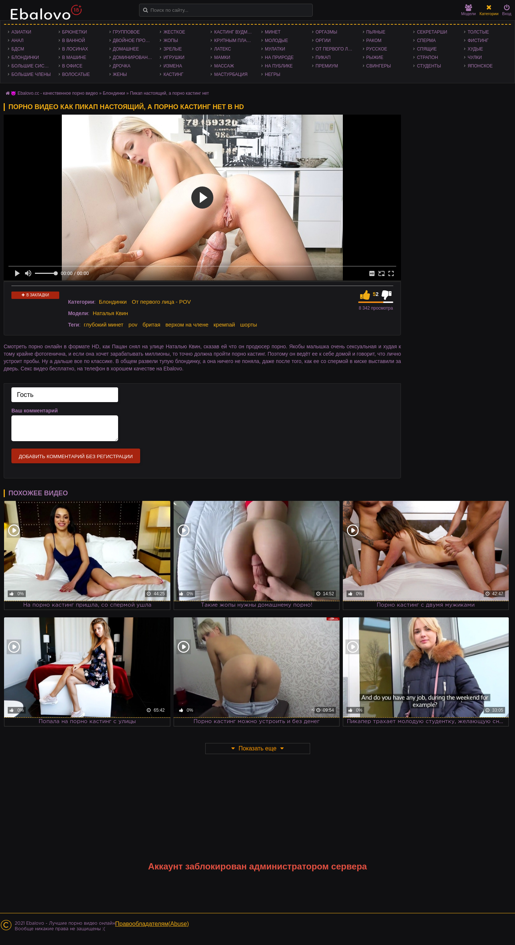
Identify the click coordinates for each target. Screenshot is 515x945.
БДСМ (17, 49)
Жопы (170, 40)
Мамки (222, 57)
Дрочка (122, 66)
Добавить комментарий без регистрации (76, 456)
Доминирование (133, 57)
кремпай (224, 324)
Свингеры (378, 66)
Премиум (327, 66)
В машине (74, 57)
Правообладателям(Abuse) (152, 924)
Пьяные (376, 32)
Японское (480, 66)
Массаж (224, 66)
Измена (172, 66)
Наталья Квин (110, 313)
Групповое (126, 32)
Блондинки (25, 57)
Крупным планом (235, 40)
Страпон (427, 57)
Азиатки (21, 32)
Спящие (427, 49)
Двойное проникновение (134, 40)
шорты (248, 324)
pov (132, 324)
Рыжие (374, 57)
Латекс (222, 49)
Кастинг (173, 74)
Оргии (323, 40)
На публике (279, 66)
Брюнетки (74, 32)
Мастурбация (231, 74)
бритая (151, 324)
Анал (17, 40)
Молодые (276, 40)
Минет (273, 32)
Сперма (426, 40)
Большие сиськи (32, 66)
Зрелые (172, 49)
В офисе (72, 66)
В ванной (73, 40)
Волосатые (76, 74)
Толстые (478, 32)
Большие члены (31, 74)
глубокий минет (104, 324)
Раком (373, 40)
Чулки (475, 57)
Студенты (429, 66)
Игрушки (173, 57)
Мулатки (275, 49)
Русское (376, 49)
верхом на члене (187, 324)
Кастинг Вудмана (235, 32)
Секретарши (432, 32)
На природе (279, 57)
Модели (468, 10)
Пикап (323, 57)
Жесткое (174, 32)
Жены (120, 74)
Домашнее (126, 49)
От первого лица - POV (337, 49)
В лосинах (75, 49)
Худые (475, 49)
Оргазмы (326, 32)
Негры (272, 74)
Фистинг (478, 40)
